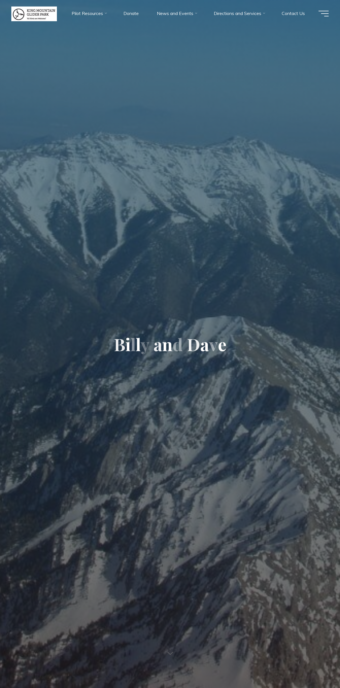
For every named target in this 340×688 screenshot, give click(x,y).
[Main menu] (323, 13)
